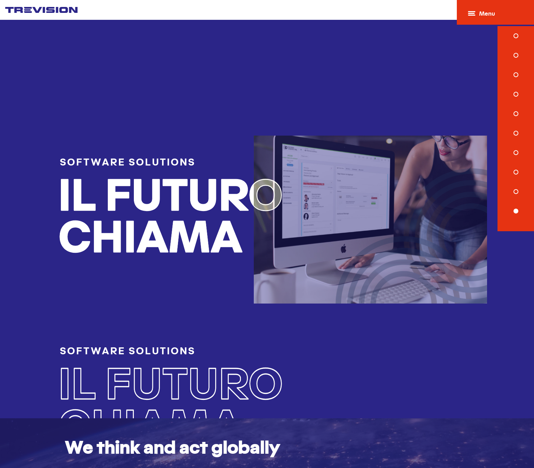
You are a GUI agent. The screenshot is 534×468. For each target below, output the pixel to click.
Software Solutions (111, 155)
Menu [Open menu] (483, 14)
